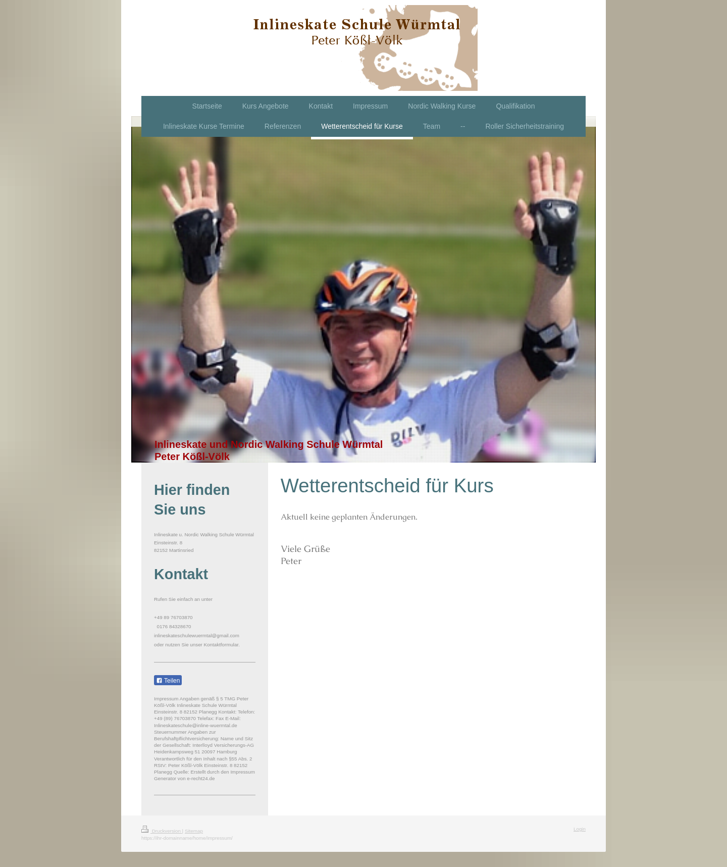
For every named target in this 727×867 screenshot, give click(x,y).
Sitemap (194, 831)
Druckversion (161, 831)
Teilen (168, 680)
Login (580, 829)
